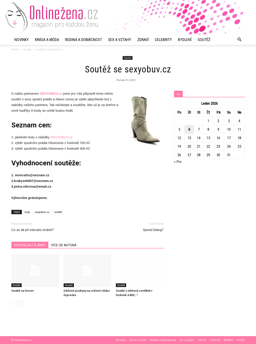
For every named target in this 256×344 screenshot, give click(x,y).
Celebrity (163, 39)
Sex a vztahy (119, 39)
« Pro (177, 161)
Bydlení (185, 39)
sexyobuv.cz (42, 212)
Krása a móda (47, 39)
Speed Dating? (153, 230)
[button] (239, 39)
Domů (15, 49)
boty (27, 212)
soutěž (58, 212)
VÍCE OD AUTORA (63, 245)
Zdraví (143, 39)
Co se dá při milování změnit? (32, 230)
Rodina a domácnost (83, 39)
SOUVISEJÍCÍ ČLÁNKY (30, 245)
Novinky (21, 39)
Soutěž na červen (22, 290)
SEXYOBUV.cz (51, 93)
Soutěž (204, 39)
